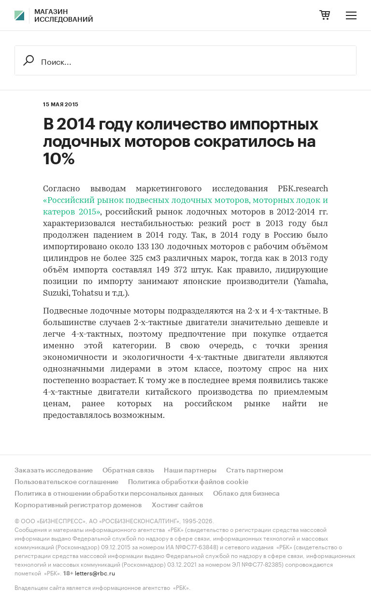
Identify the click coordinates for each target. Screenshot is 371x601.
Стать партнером (254, 470)
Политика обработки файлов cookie (188, 482)
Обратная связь (128, 470)
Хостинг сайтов (177, 505)
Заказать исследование (53, 470)
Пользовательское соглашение (66, 482)
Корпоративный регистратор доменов (78, 505)
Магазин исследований (63, 16)
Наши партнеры (190, 470)
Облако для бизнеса (246, 493)
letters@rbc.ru (95, 572)
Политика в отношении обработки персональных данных (108, 493)
